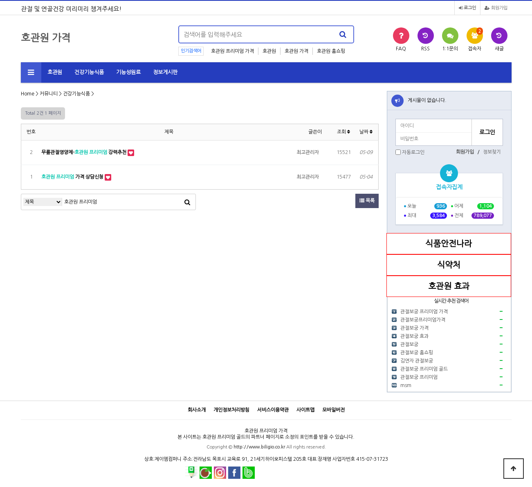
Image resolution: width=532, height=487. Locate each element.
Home (27, 93)
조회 (343, 131)
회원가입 (496, 8)
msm (405, 385)
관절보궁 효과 (414, 336)
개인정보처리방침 (231, 410)
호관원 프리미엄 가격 (232, 51)
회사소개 (197, 410)
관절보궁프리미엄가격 (422, 319)
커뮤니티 (49, 93)
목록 (367, 200)
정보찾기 (492, 151)
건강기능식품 (89, 72)
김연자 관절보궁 (416, 360)
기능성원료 (128, 72)
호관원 (269, 51)
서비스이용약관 (273, 410)
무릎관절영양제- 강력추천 (84, 152)
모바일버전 (333, 410)
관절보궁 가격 (414, 328)
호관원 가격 (296, 51)
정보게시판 (165, 72)
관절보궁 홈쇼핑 (416, 352)
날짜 (366, 131)
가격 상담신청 (73, 176)
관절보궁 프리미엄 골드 (424, 369)
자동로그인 (413, 152)
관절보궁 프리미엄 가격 (424, 311)
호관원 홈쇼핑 (331, 51)
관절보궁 (409, 344)
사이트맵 (305, 410)
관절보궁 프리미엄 (419, 377)
